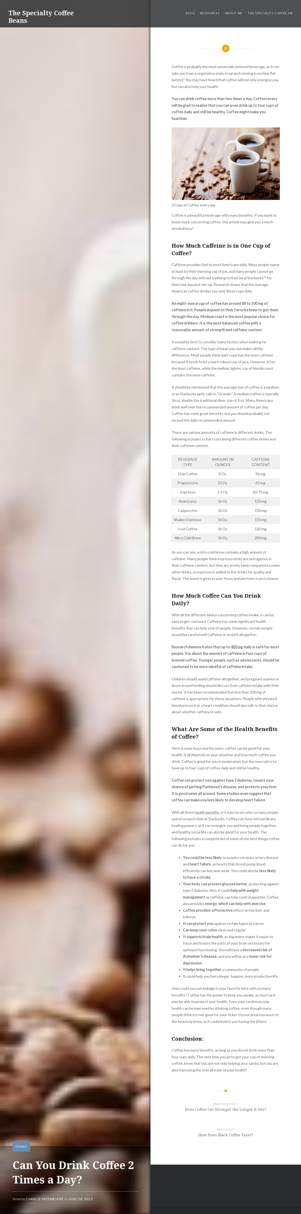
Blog (190, 13)
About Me (234, 13)
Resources (210, 13)
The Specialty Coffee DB (270, 13)
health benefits (207, 812)
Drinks (21, 1146)
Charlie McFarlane (45, 1199)
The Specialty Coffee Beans (41, 17)
